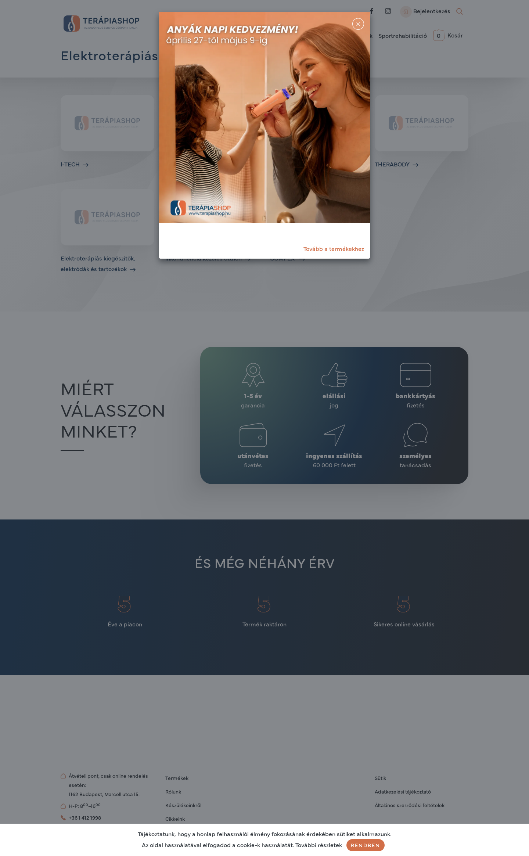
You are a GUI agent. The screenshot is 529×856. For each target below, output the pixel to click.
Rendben (365, 845)
